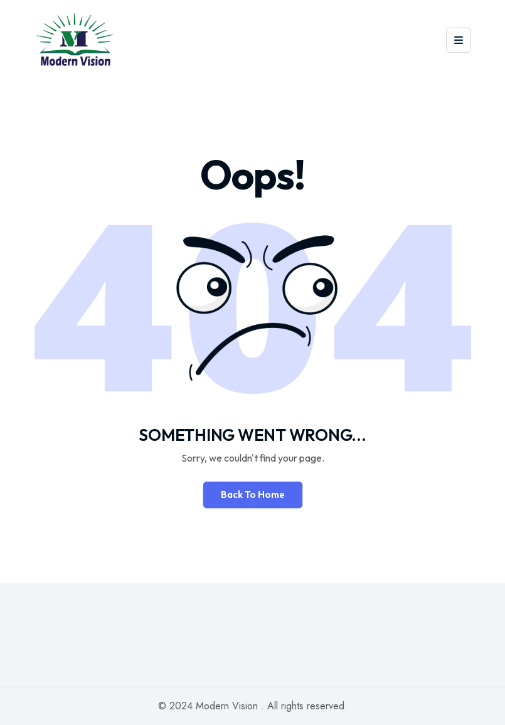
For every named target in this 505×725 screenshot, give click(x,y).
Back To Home (253, 494)
